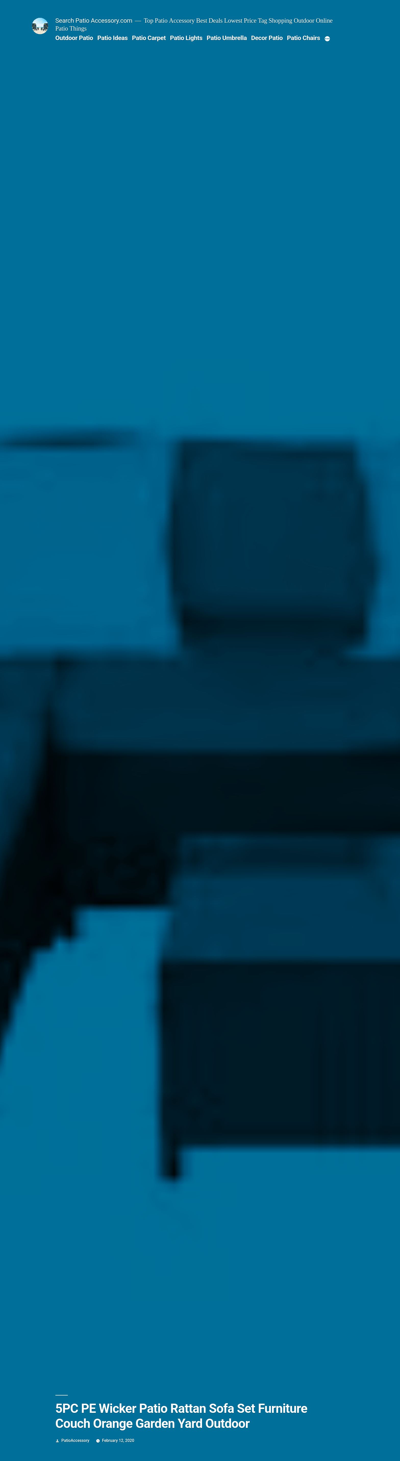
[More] (327, 39)
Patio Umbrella (227, 38)
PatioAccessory (75, 1440)
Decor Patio (267, 38)
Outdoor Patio (74, 38)
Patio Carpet (149, 38)
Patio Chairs (303, 38)
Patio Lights (186, 38)
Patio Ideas (112, 38)
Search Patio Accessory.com (93, 20)
